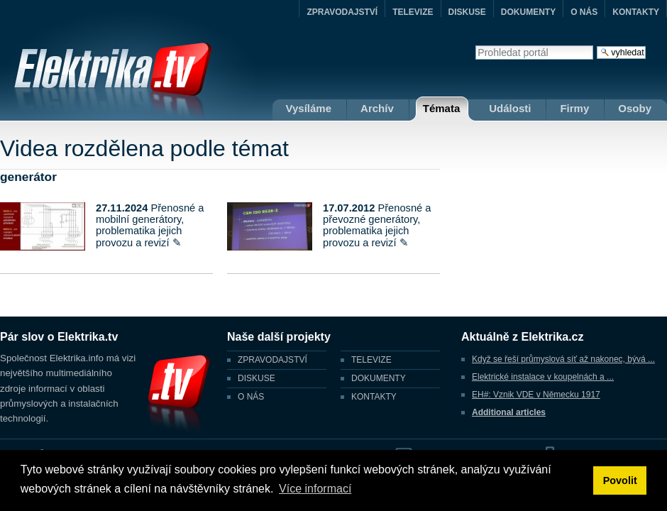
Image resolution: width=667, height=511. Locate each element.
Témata (442, 108)
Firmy (574, 108)
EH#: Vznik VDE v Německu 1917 (536, 395)
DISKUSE (467, 12)
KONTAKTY (635, 12)
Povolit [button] (620, 480)
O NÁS (583, 12)
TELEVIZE (412, 12)
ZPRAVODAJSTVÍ (342, 12)
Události (510, 108)
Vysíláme (309, 108)
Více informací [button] (315, 489)
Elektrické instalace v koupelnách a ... (543, 377)
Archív (377, 108)
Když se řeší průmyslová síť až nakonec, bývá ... (563, 359)
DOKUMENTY (528, 12)
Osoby (634, 108)
